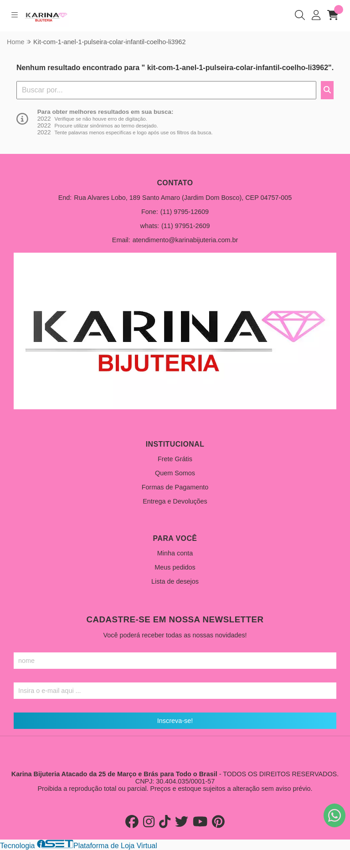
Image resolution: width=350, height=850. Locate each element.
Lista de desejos (175, 581)
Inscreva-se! (175, 720)
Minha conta (175, 553)
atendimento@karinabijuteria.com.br (185, 240)
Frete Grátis (175, 459)
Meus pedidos (175, 567)
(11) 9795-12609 (184, 211)
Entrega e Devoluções (175, 501)
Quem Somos (175, 473)
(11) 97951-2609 (185, 225)
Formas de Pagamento (175, 487)
